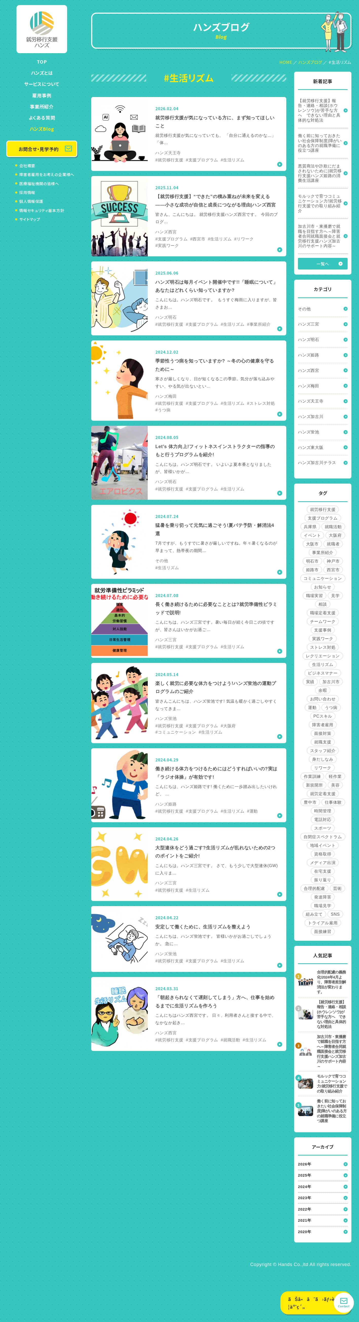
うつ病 (331, 707)
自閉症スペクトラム (323, 837)
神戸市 (333, 561)
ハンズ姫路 (308, 355)
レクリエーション (323, 656)
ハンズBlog (42, 128)
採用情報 (27, 192)
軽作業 (335, 776)
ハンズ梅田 (308, 386)
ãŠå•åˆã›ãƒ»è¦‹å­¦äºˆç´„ (315, 1303)
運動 (312, 707)
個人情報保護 (31, 201)
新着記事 (322, 81)
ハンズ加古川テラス (317, 463)
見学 (335, 595)
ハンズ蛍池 (308, 432)
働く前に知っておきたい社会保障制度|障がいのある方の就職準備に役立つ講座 (320, 142)
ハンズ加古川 (311, 416)
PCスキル (322, 716)
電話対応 (322, 819)
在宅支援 (322, 871)
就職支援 (322, 742)
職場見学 (322, 906)
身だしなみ (322, 759)
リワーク (322, 768)
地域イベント (323, 845)
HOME (285, 62)
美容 (335, 785)
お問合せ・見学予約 (38, 149)
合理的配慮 (314, 888)
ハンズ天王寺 (311, 401)
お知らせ (322, 587)
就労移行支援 (323, 509)
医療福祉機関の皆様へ (39, 183)
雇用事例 (41, 95)
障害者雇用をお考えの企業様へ (46, 174)
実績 (310, 682)
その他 (304, 309)
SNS (335, 914)
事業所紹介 (42, 106)
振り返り (322, 880)
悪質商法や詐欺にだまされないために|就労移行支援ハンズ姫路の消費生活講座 (320, 173)
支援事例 (322, 630)
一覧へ (322, 264)
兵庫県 (310, 527)
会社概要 (27, 165)
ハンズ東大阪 (311, 447)
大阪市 (312, 544)
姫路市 (312, 570)
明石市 (312, 561)
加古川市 (331, 682)
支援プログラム (323, 518)
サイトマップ (29, 219)
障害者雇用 (322, 725)
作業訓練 (312, 776)
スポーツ (322, 828)
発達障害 (322, 897)
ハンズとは (42, 72)
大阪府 (335, 535)
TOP (42, 61)
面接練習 (322, 931)
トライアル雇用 (323, 923)
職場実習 (314, 595)
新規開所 (314, 785)
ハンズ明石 (308, 339)
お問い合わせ (323, 699)
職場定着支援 (323, 613)
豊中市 (310, 802)
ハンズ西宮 (308, 370)
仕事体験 (333, 802)
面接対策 (322, 733)
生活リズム (322, 664)
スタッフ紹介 (323, 751)
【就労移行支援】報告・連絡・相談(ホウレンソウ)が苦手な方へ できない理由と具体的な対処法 (319, 110)
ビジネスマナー (323, 673)
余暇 (322, 690)
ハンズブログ (310, 62)
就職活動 (333, 527)
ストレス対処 (323, 647)
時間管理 (322, 811)
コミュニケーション (323, 578)
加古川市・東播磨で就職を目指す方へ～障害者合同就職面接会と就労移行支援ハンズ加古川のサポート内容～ (319, 236)
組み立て (314, 914)
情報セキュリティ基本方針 (41, 210)
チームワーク (323, 621)
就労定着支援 (323, 794)
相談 (322, 604)
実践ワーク (322, 639)
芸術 (337, 888)
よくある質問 (42, 117)
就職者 (333, 544)
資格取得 (322, 854)
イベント (312, 535)
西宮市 (333, 570)
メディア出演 (323, 862)
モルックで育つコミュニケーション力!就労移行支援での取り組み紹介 (320, 203)
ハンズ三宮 (308, 324)
